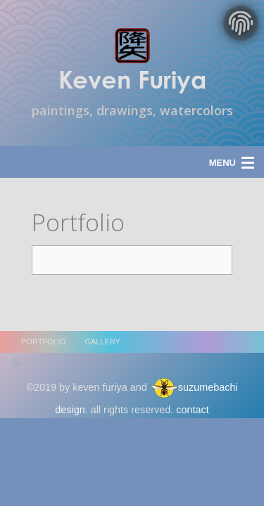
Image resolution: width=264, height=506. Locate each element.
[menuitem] (52, 342)
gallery (102, 341)
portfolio (43, 341)
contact (192, 409)
